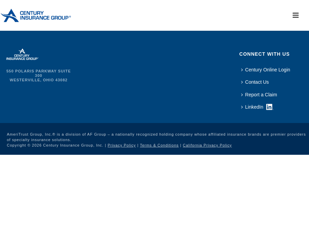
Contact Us (255, 82)
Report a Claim (259, 94)
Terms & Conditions (159, 145)
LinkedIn (252, 107)
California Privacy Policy (207, 145)
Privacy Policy (122, 145)
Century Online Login (266, 69)
